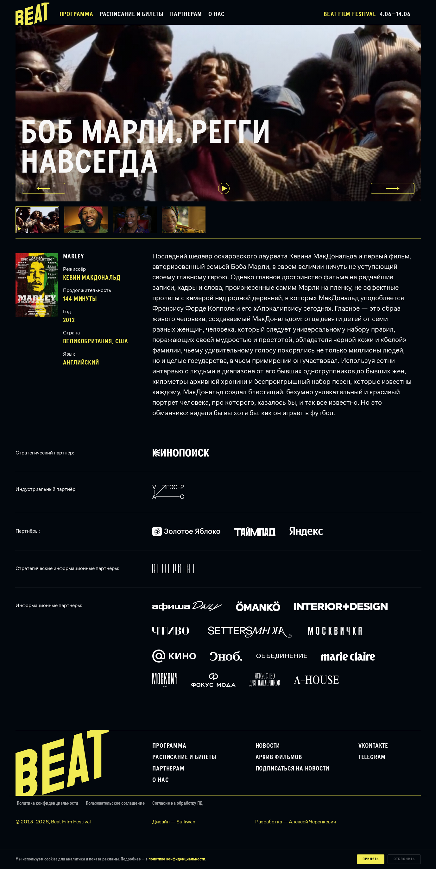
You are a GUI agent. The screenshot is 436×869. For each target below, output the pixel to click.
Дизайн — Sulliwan (173, 821)
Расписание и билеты (132, 14)
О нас (216, 14)
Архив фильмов (279, 757)
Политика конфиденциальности (47, 803)
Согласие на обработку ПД (177, 803)
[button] (88, 219)
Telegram (372, 757)
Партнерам (186, 14)
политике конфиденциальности (176, 859)
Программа (76, 14)
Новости (268, 746)
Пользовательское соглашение (115, 803)
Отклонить (404, 859)
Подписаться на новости (293, 768)
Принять (371, 859)
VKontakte (373, 746)
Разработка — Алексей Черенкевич (295, 821)
